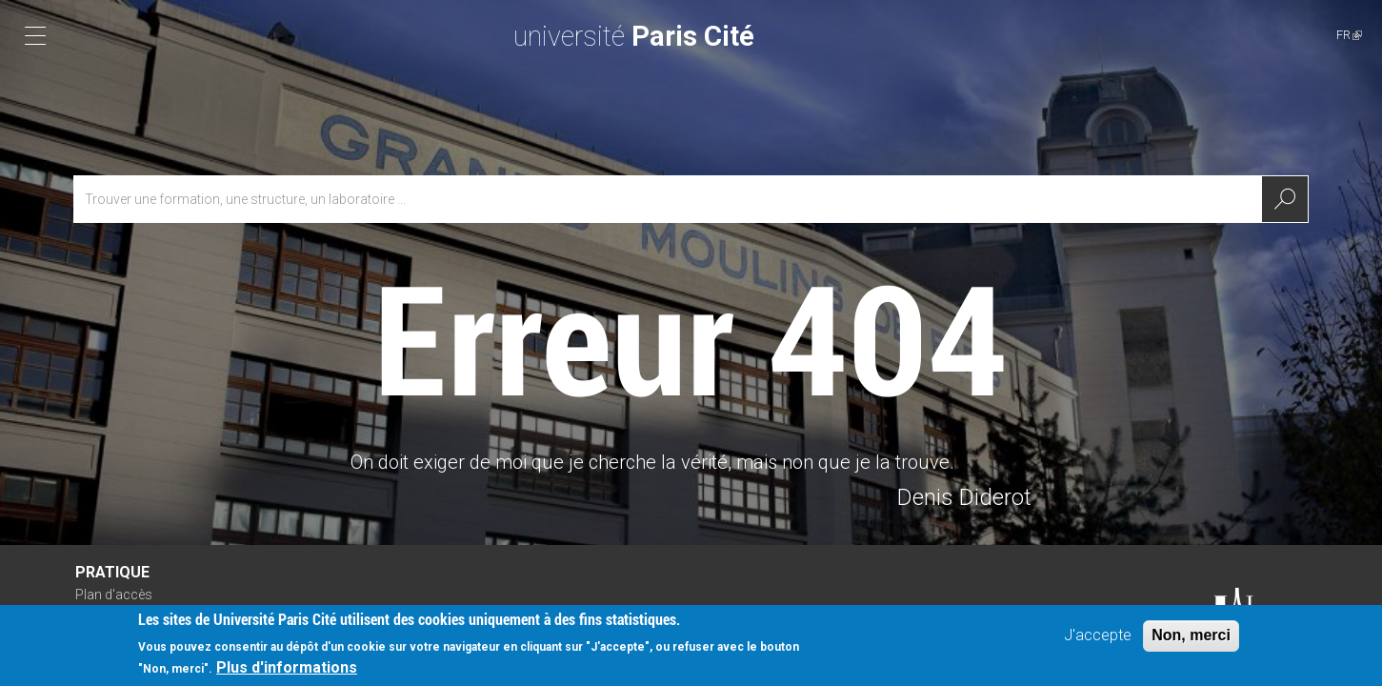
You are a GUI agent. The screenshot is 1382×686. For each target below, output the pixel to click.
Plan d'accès (113, 594)
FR (1349, 35)
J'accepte (1098, 641)
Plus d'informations (286, 673)
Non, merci (1191, 641)
